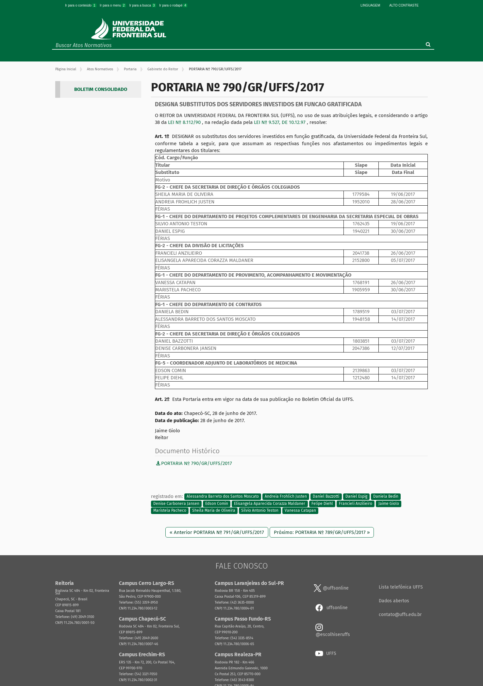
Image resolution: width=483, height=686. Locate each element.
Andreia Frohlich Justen (286, 496)
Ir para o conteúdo (81, 5)
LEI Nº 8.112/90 (185, 122)
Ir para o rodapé (173, 5)
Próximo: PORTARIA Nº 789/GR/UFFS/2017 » (322, 532)
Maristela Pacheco (169, 510)
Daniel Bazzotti (326, 496)
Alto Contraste (404, 5)
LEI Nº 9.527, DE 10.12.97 (280, 122)
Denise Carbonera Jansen (176, 503)
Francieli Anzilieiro (355, 503)
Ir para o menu (113, 5)
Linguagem (370, 5)
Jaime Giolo (388, 503)
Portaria (130, 69)
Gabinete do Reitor (162, 69)
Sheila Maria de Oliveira (213, 510)
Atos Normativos (100, 69)
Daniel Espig (356, 496)
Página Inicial (65, 69)
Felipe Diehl (322, 503)
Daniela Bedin (385, 496)
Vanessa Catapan (300, 510)
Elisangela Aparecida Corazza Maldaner (269, 503)
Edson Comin (216, 503)
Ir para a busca (143, 5)
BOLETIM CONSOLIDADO (100, 89)
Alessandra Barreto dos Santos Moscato (223, 496)
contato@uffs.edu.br (400, 614)
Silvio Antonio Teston (259, 510)
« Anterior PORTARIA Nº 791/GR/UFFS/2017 (217, 532)
